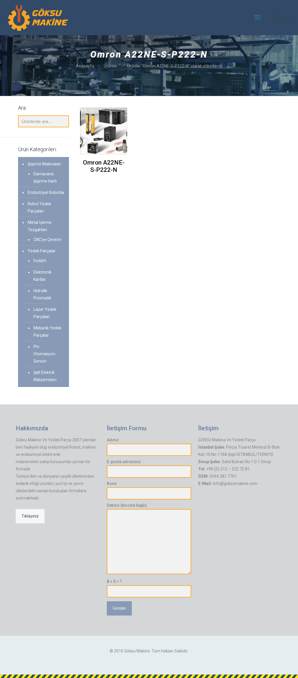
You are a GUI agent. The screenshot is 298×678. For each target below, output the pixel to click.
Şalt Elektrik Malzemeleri (44, 376)
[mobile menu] (257, 17)
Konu (149, 490)
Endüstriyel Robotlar (46, 192)
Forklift (39, 260)
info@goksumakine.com (235, 483)
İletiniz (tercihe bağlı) (149, 538)
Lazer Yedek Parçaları (44, 313)
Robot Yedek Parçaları (39, 207)
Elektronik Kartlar (42, 276)
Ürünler (110, 66)
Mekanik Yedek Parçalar (47, 332)
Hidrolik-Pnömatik (42, 294)
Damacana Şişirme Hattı (45, 177)
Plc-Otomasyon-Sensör (44, 353)
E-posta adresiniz (149, 468)
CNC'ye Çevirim (47, 239)
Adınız (149, 447)
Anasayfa (85, 66)
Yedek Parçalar (42, 251)
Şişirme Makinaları (44, 164)
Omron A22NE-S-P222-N (104, 166)
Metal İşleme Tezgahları (40, 226)
